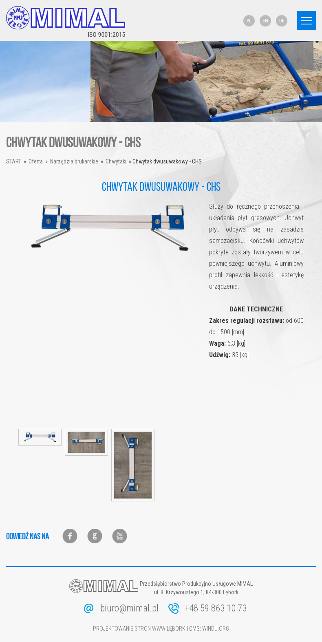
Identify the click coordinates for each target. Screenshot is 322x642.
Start (13, 161)
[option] (109, 228)
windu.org (215, 628)
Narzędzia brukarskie (74, 161)
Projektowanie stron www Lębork (139, 628)
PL (249, 21)
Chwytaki (116, 161)
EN (265, 21)
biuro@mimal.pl (129, 608)
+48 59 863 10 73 (216, 608)
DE (282, 21)
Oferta (36, 161)
